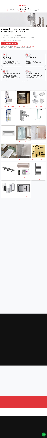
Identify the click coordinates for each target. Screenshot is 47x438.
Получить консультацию (9, 43)
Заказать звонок (24, 11)
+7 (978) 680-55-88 (25, 10)
